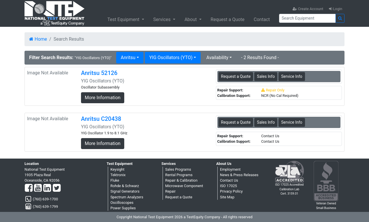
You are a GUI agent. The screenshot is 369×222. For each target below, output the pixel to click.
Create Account (308, 9)
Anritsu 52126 (99, 72)
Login (335, 9)
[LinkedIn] (47, 188)
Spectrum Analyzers (126, 197)
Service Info (291, 76)
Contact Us (229, 180)
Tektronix (118, 175)
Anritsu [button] (128, 57)
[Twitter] (56, 188)
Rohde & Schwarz (124, 186)
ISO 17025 (228, 186)
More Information (103, 97)
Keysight (117, 169)
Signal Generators (125, 191)
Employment (230, 169)
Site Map (227, 197)
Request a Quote (228, 19)
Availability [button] (217, 57)
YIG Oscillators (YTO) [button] (171, 57)
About (191, 19)
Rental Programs (179, 175)
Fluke (114, 180)
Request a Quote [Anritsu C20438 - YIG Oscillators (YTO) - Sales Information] (236, 122)
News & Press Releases (239, 175)
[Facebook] (29, 188)
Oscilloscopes (121, 202)
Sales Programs (178, 169)
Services (162, 19)
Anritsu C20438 (101, 118)
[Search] (307, 18)
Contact (262, 19)
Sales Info (266, 76)
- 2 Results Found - (260, 57)
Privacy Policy (231, 191)
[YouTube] (38, 188)
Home (38, 39)
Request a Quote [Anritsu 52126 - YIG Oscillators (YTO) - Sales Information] (236, 76)
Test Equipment (123, 19)
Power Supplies (123, 208)
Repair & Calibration (181, 180)
